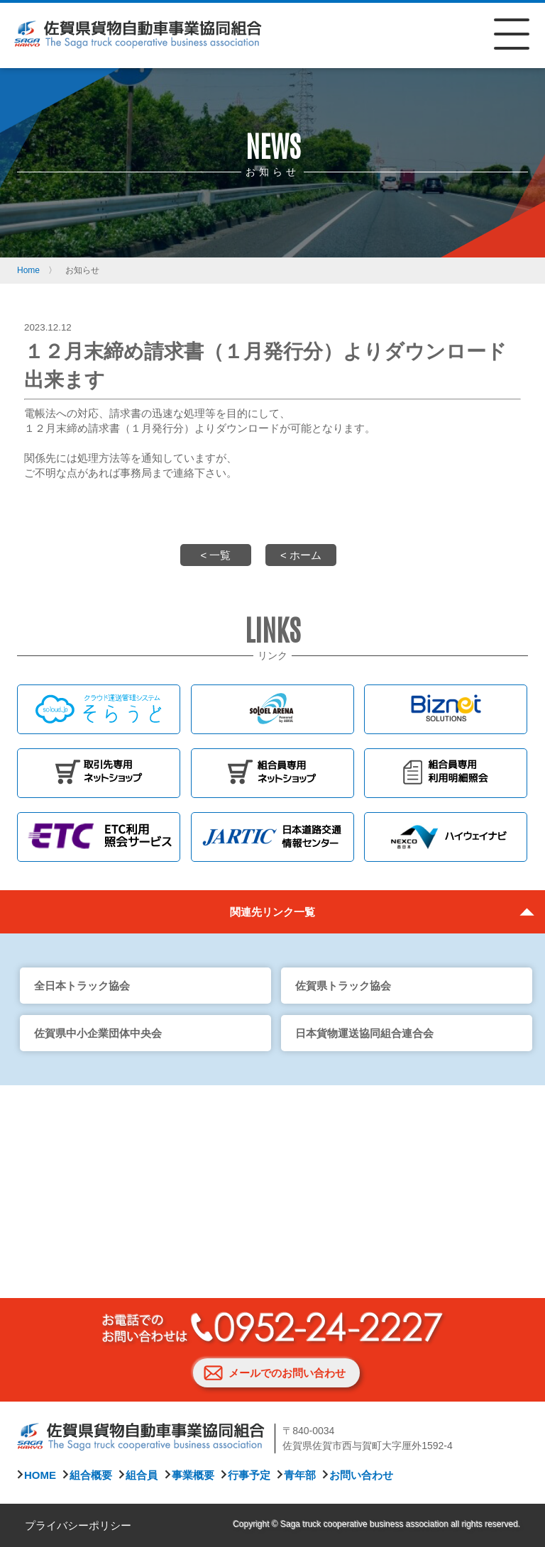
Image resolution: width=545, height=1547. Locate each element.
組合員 (142, 1475)
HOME (40, 1475)
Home (28, 270)
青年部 (300, 1475)
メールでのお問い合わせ (287, 1373)
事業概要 (193, 1475)
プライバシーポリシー (78, 1525)
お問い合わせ (361, 1475)
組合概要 (91, 1475)
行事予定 (249, 1475)
